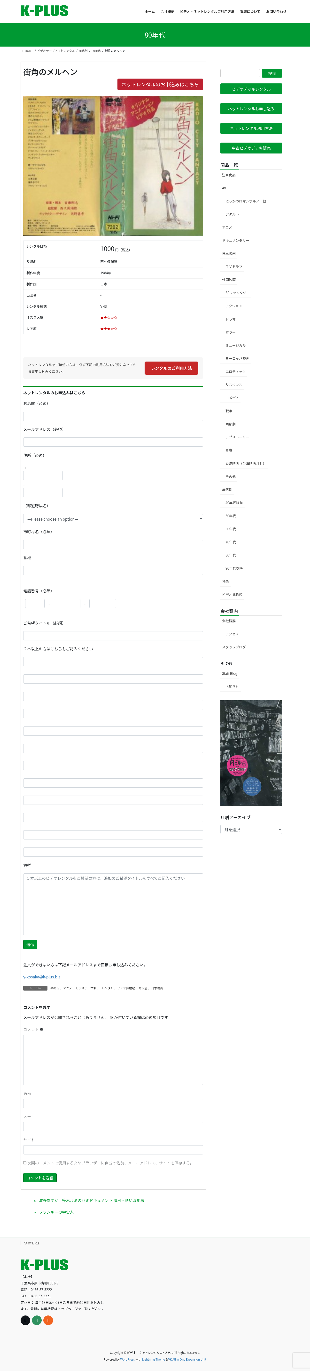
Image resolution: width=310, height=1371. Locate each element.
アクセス (232, 633)
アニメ (67, 988)
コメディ (232, 397)
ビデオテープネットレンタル (94, 988)
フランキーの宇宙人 (56, 1212)
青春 (228, 450)
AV (224, 187)
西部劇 (230, 423)
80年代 (54, 988)
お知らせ (232, 686)
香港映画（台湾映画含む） (245, 463)
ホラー (230, 332)
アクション (233, 305)
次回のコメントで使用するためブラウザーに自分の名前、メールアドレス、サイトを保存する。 (110, 1163)
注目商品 (229, 174)
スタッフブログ (234, 647)
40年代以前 (234, 502)
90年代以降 (234, 568)
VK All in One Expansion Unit (187, 1359)
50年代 (230, 515)
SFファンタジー (237, 292)
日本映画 (157, 988)
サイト (29, 1140)
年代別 (143, 988)
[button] (251, 88)
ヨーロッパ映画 (237, 358)
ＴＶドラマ (233, 266)
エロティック (235, 371)
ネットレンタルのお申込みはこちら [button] (160, 84)
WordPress (127, 1359)
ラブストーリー (237, 437)
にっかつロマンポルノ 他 (245, 201)
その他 (230, 476)
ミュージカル (235, 345)
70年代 (230, 542)
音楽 (225, 581)
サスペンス (233, 384)
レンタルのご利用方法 (171, 368)
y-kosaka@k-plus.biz (41, 977)
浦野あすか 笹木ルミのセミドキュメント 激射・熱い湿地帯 (91, 1200)
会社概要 (229, 620)
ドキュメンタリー (235, 240)
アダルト (232, 214)
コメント (33, 1029)
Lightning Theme (153, 1359)
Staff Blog (229, 673)
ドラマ (230, 319)
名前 (27, 1093)
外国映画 (229, 279)
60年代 (230, 528)
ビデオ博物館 (126, 988)
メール (29, 1116)
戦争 (228, 410)
